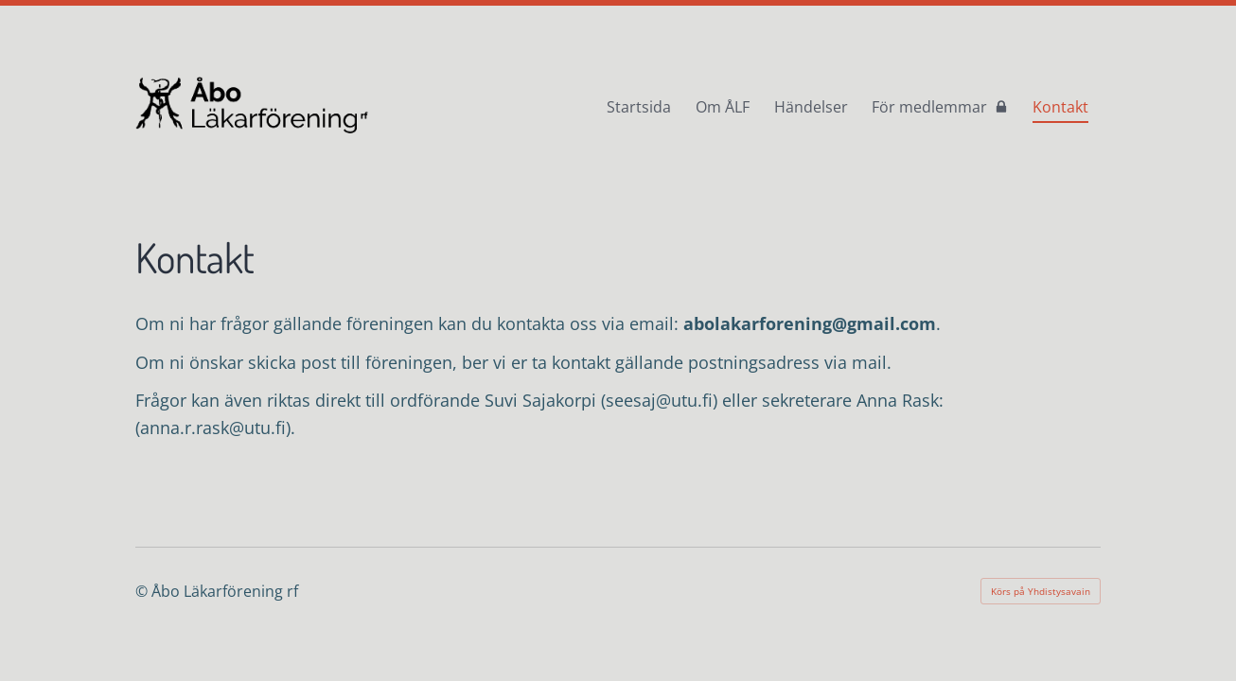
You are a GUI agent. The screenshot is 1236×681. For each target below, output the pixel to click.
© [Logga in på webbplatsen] (143, 591)
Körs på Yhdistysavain (1040, 591)
